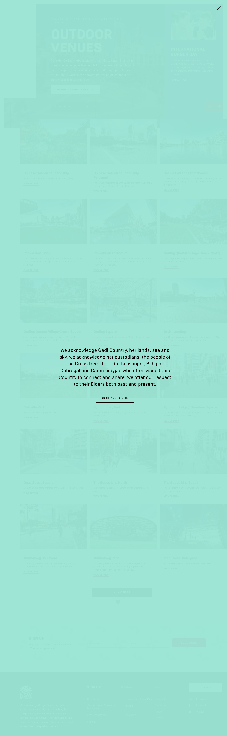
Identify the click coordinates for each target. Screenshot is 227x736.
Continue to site (115, 398)
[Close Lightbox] (218, 8)
